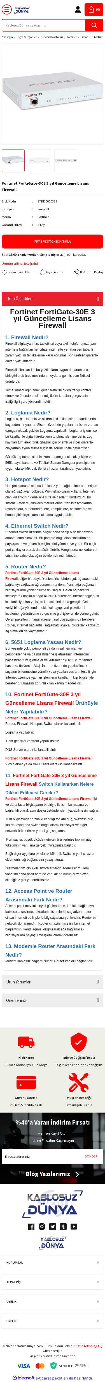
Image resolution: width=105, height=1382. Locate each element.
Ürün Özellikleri (19, 298)
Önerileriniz (16, 1000)
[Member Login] (77, 9)
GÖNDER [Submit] (91, 1156)
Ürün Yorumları (18, 982)
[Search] (52, 25)
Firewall (43, 209)
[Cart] (94, 9)
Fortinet (43, 217)
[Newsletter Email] (52, 1156)
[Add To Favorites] (15, 272)
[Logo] (22, 10)
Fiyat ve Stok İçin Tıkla (52, 241)
